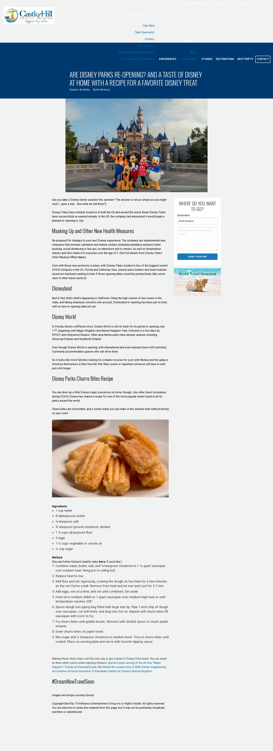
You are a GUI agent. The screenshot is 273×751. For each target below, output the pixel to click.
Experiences (167, 59)
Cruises (149, 39)
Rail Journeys (146, 45)
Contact (263, 59)
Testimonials (189, 59)
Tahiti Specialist (144, 32)
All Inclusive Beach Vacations (136, 52)
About (189, 41)
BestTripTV (245, 59)
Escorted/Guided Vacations (137, 59)
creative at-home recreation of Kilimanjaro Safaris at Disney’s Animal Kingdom (104, 671)
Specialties (136, 14)
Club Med (148, 25)
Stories (207, 59)
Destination (183, 215)
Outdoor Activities (79, 89)
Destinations (225, 59)
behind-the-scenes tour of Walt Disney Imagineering (134, 667)
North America (101, 89)
